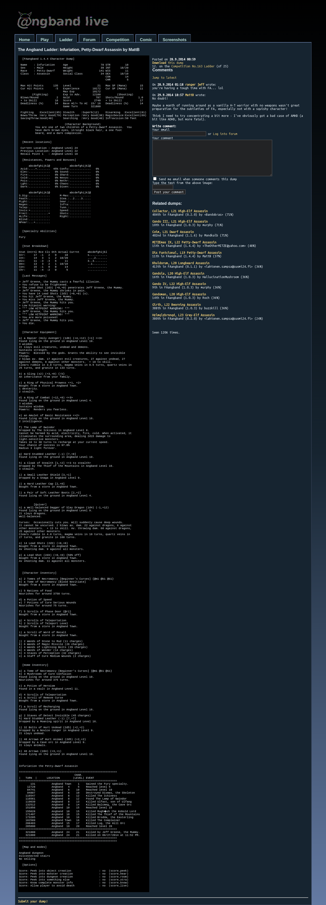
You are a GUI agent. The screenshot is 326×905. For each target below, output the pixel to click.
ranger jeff (194, 84)
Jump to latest (164, 77)
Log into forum (225, 133)
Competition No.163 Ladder (193, 66)
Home (24, 40)
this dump (167, 62)
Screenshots (174, 40)
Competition (117, 40)
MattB (189, 95)
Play (45, 40)
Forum (89, 40)
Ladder (66, 40)
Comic (146, 40)
